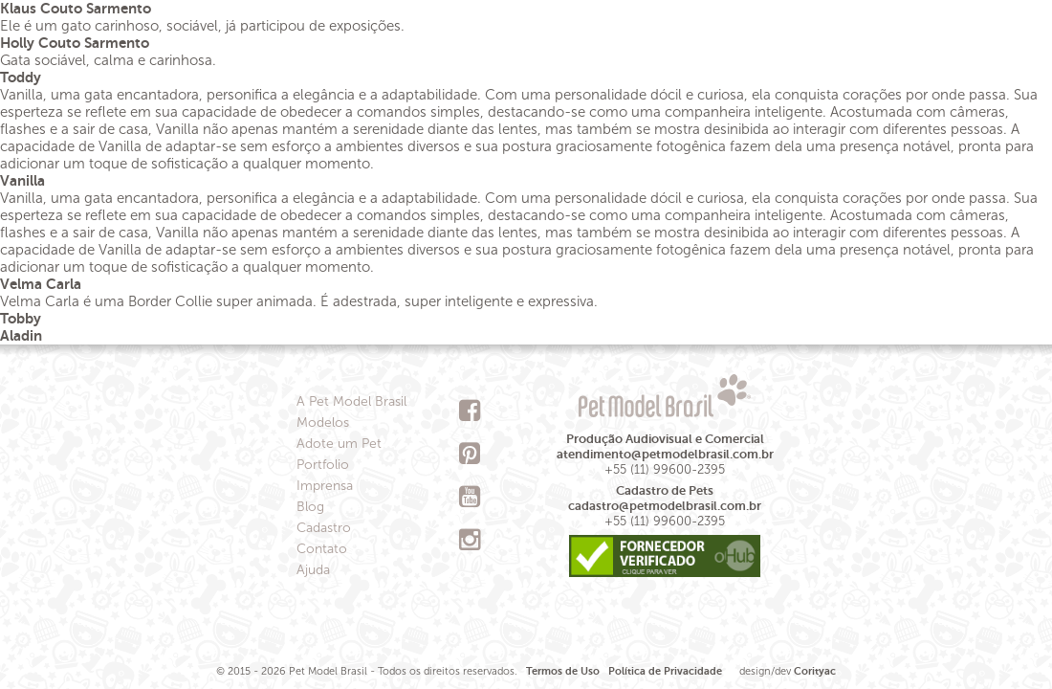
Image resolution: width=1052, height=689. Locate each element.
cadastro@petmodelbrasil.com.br (664, 506)
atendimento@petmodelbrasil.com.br (665, 454)
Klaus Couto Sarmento (75, 8)
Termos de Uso (563, 671)
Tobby (20, 318)
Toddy (20, 77)
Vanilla (22, 180)
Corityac (815, 671)
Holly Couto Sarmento (74, 42)
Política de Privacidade (665, 671)
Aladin (21, 335)
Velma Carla (40, 284)
